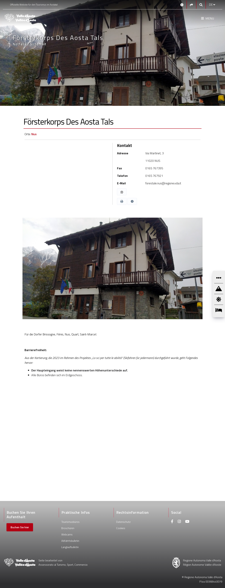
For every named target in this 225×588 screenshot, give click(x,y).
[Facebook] (172, 522)
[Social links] (191, 4)
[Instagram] (179, 522)
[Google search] (201, 4)
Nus (34, 134)
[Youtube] (187, 522)
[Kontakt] (181, 4)
